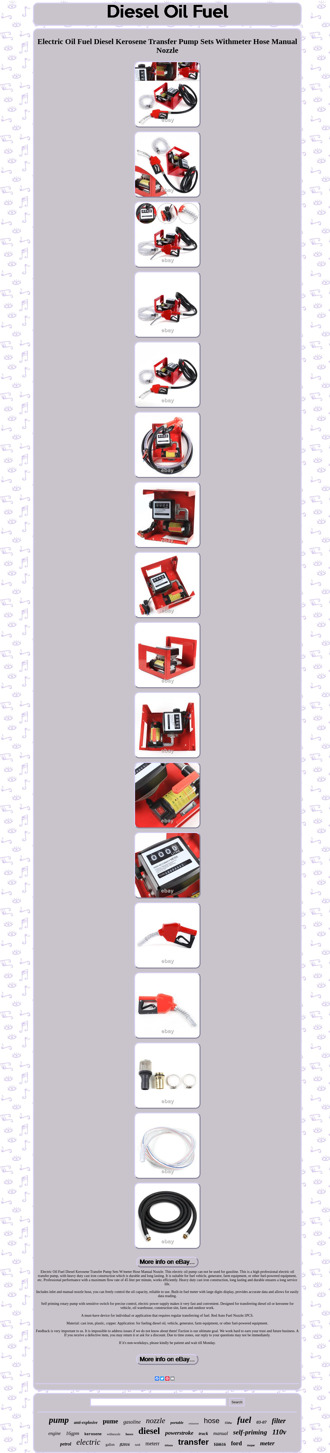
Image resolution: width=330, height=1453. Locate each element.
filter (279, 1421)
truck (203, 1433)
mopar (251, 1445)
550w (228, 1423)
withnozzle (113, 1434)
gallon (109, 1445)
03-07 (262, 1422)
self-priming (250, 1432)
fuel (244, 1420)
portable (177, 1423)
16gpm (72, 1433)
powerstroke (179, 1433)
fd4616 (220, 1444)
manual (220, 1433)
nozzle (155, 1420)
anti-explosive (86, 1422)
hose (212, 1421)
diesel (149, 1431)
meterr (152, 1443)
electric (88, 1442)
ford (236, 1443)
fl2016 (125, 1444)
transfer (193, 1442)
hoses (129, 1434)
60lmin (169, 1445)
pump (59, 1420)
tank (137, 1445)
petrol (65, 1444)
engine (54, 1433)
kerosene (93, 1434)
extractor (194, 1423)
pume (110, 1421)
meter (267, 1443)
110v (279, 1432)
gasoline (132, 1422)
